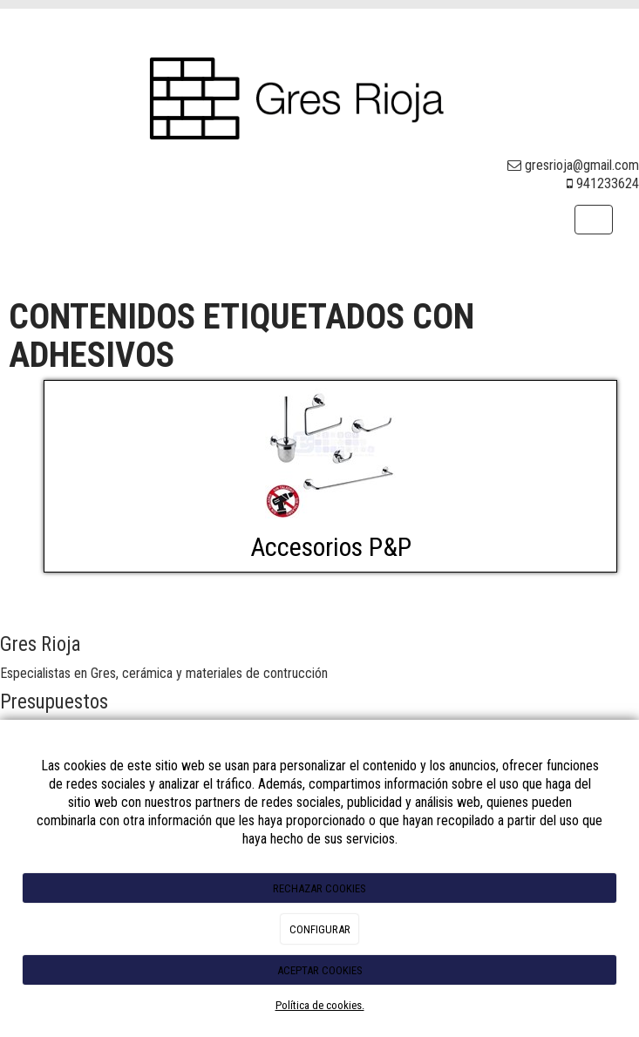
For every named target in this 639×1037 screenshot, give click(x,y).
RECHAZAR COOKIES (319, 888)
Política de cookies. (319, 1005)
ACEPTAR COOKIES (320, 970)
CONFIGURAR (319, 929)
